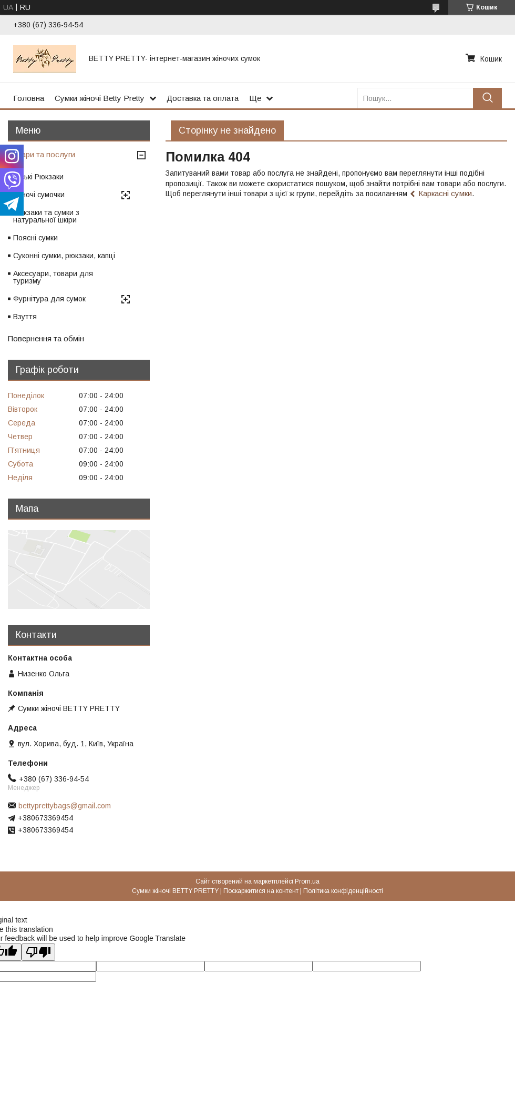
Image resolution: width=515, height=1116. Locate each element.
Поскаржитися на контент (260, 891)
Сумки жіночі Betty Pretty (100, 98)
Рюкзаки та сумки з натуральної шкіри (46, 216)
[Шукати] (487, 98)
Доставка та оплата (203, 98)
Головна (28, 98)
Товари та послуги (41, 154)
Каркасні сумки (445, 193)
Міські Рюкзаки (38, 177)
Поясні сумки (35, 238)
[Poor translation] (38, 952)
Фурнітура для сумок (49, 299)
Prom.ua (307, 881)
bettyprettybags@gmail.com (64, 806)
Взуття (25, 316)
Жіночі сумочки (39, 194)
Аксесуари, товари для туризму (53, 277)
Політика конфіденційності (343, 891)
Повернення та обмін (46, 338)
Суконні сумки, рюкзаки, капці (64, 255)
